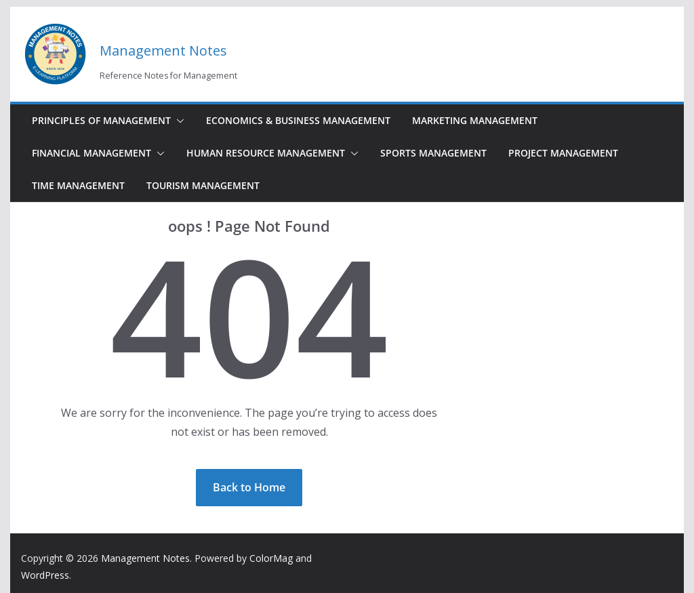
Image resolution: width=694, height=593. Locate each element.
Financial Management (91, 152)
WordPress (45, 575)
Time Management (78, 185)
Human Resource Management (265, 152)
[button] (177, 120)
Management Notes (163, 50)
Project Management (563, 152)
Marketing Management (474, 120)
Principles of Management (101, 120)
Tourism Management (203, 185)
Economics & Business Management (298, 120)
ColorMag (271, 558)
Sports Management (433, 152)
